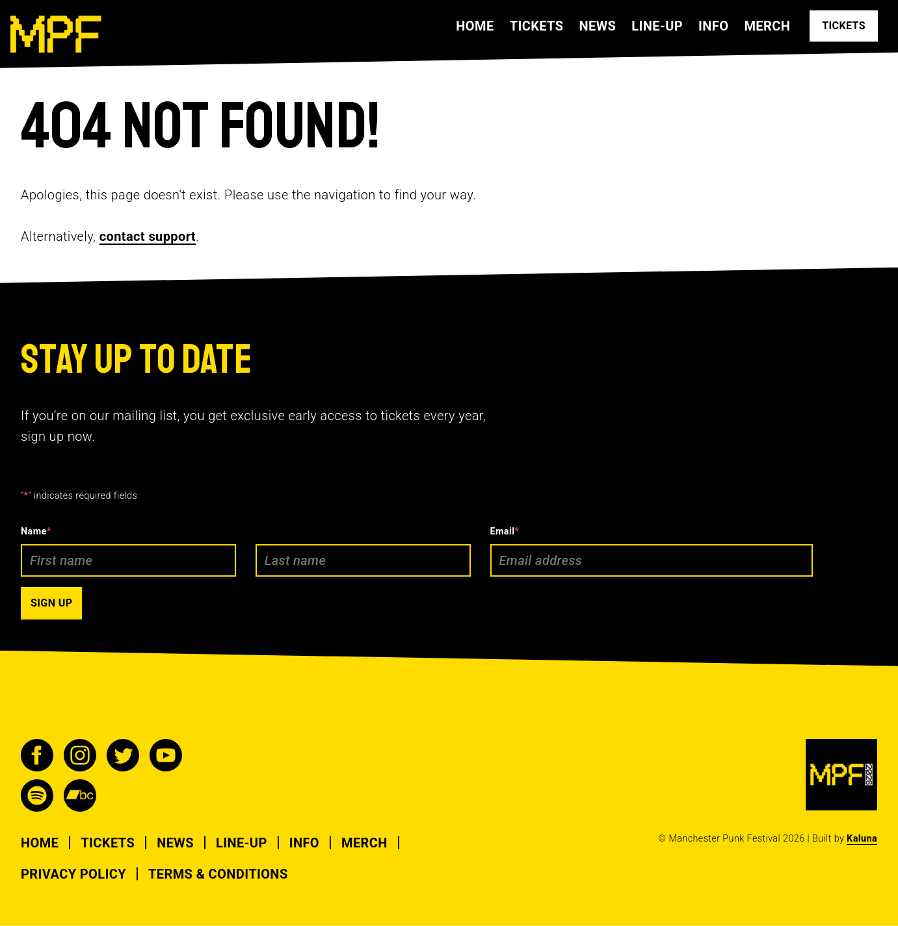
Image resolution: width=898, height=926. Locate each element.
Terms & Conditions (218, 874)
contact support (147, 236)
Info (713, 26)
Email (505, 531)
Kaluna (862, 838)
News (597, 26)
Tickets (537, 26)
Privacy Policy (73, 874)
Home (475, 26)
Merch (767, 26)
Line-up (657, 26)
